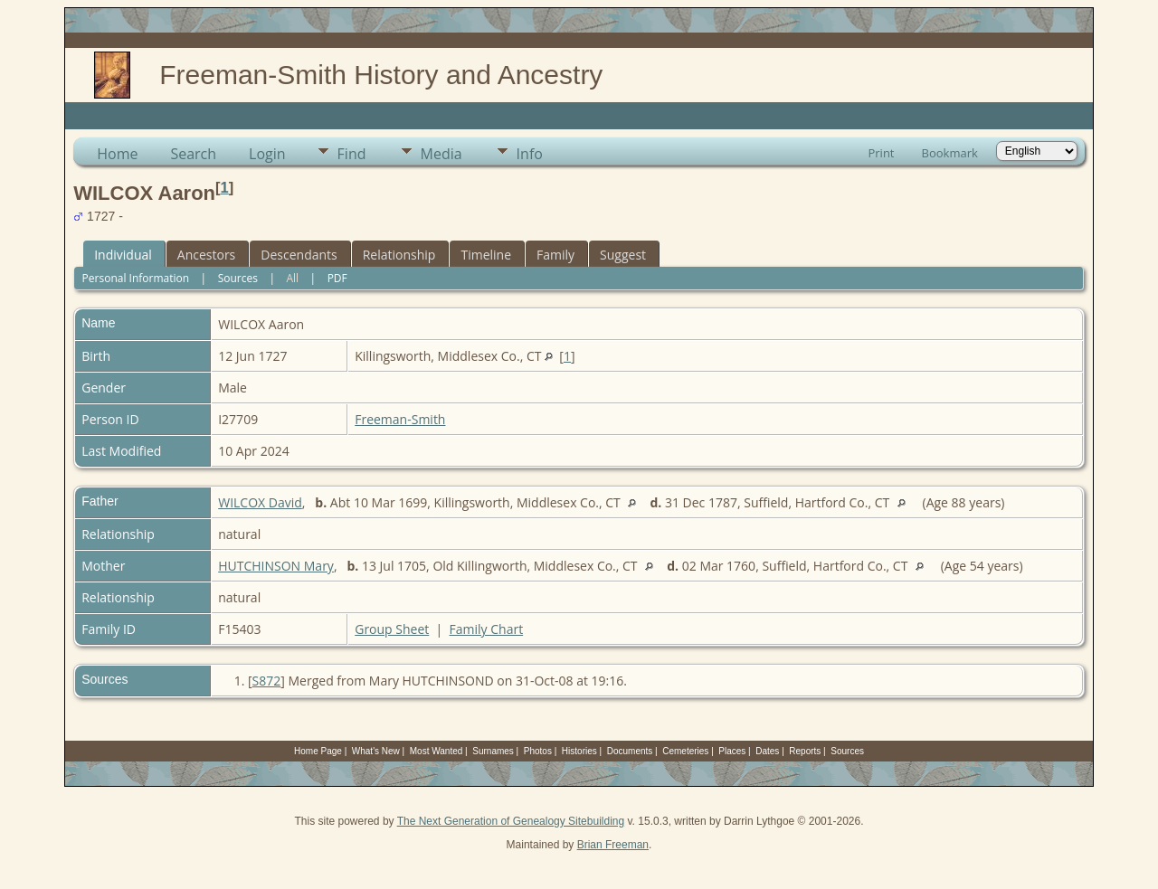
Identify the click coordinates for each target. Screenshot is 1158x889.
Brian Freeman (613, 844)
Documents (630, 751)
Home (117, 154)
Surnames (493, 751)
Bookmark (950, 153)
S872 (266, 680)
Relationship (399, 254)
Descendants (299, 254)
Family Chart (487, 629)
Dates (767, 751)
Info (530, 154)
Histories (579, 751)
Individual (123, 254)
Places (731, 751)
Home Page (318, 751)
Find (351, 154)
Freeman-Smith (400, 419)
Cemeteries (685, 751)
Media (441, 154)
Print (881, 153)
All (292, 278)
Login (267, 154)
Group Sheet (392, 629)
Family (555, 254)
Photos (538, 751)
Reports (805, 751)
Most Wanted (436, 751)
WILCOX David (260, 502)
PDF (337, 278)
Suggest (623, 254)
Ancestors (206, 254)
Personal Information (136, 278)
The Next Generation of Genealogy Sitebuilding (511, 821)
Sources (238, 278)
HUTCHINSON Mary (276, 565)
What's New (376, 751)
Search (193, 154)
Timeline (485, 254)
